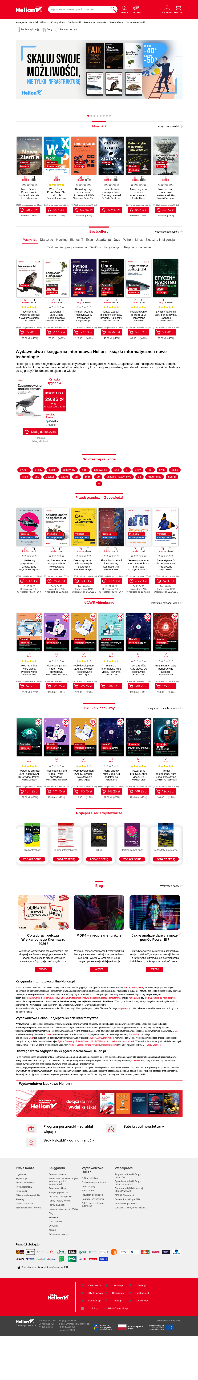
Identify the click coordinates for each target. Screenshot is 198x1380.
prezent (124, 1048)
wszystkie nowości (168, 126)
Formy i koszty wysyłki (60, 1241)
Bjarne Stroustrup (66, 1081)
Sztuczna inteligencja (160, 239)
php (101, 495)
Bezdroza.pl (118, 1333)
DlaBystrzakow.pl (94, 1333)
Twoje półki (21, 1231)
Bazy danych (113, 247)
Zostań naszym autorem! (94, 1222)
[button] (177, 156)
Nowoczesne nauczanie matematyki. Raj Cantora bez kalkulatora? (165, 195)
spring (95, 502)
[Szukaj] (113, 9)
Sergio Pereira (166, 588)
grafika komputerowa (110, 1038)
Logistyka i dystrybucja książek (130, 1248)
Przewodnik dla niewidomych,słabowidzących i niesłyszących (63, 1221)
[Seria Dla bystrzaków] (32, 864)
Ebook (52, 424)
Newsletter (54, 1257)
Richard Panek (111, 588)
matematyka (134, 1038)
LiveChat (53, 1266)
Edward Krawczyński (56, 198)
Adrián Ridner (144, 588)
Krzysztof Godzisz (165, 320)
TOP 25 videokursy (99, 727)
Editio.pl (142, 1325)
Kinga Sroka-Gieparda (29, 588)
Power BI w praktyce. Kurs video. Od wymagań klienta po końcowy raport (138, 796)
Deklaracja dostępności (60, 1236)
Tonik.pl (179, 1361)
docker (63, 495)
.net (157, 488)
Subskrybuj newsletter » (143, 1166)
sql (90, 495)
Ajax (110, 1078)
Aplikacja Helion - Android (28, 1248)
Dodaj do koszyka (43, 432)
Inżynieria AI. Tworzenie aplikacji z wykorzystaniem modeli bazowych (29, 316)
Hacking (61, 239)
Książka (53, 421)
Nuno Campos (64, 320)
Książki (33, 22)
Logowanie (21, 1214)
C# (176, 1071)
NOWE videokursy (99, 622)
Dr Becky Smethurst (111, 198)
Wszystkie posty (169, 925)
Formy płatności (57, 1245)
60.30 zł (32, 600)
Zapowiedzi (113, 516)
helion (59, 488)
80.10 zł (86, 600)
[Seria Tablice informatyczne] (65, 864)
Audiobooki (74, 22)
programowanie (32, 1038)
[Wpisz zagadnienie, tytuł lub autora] (78, 9)
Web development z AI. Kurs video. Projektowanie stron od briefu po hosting (83, 690)
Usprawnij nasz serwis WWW (63, 1249)
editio (25, 495)
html (91, 488)
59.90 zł (114, 210)
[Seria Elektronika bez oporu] (132, 864)
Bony (49, 29)
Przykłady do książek (92, 1235)
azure (78, 495)
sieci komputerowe (49, 1038)
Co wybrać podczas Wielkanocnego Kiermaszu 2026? (43, 979)
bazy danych (65, 1038)
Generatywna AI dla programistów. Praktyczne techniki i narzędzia (166, 585)
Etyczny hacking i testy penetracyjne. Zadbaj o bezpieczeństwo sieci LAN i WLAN (166, 318)
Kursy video (58, 22)
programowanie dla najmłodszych (160, 1038)
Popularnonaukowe (137, 247)
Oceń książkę (88, 1226)
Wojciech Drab (138, 799)
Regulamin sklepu (58, 1228)
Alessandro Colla (81, 198)
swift (169, 488)
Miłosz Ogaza (84, 693)
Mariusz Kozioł (29, 693)
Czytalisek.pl (142, 1340)
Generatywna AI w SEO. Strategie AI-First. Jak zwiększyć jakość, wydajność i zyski (138, 585)
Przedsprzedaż (88, 516)
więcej (43, 1009)
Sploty (94, 1348)
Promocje (89, 22)
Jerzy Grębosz (153, 1085)
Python (127, 239)
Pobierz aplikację (30, 29)
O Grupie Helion (90, 1218)
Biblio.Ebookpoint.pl (118, 1348)
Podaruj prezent (68, 29)
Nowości (102, 22)
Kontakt (52, 1270)
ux (154, 495)
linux (38, 495)
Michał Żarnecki (29, 799)
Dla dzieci (47, 239)
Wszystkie (30, 239)
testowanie (107, 488)
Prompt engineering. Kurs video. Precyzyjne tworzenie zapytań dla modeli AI (165, 796)
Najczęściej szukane (99, 478)
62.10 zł (168, 600)
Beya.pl (118, 1340)
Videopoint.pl (94, 1340)
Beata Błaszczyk (109, 1085)
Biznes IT (76, 239)
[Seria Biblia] (99, 864)
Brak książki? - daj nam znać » (68, 1180)
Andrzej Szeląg (76, 1085)
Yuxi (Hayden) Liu (84, 320)
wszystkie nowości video (165, 621)
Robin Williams (98, 1081)
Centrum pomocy (57, 1214)
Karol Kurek (138, 693)
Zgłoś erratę (88, 1230)
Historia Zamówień (25, 1222)
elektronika (95, 1038)
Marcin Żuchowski (165, 198)
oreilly (44, 488)
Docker (49, 1074)
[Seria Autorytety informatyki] (166, 864)
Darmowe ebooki (135, 22)
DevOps (95, 247)
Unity (31, 1078)
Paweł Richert (111, 693)
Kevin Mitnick (128, 1081)
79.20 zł (59, 600)
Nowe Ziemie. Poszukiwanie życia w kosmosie (29, 192)
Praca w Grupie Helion (126, 1243)
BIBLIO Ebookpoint (124, 1235)
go (112, 495)
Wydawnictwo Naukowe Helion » (46, 1124)
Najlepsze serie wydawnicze (99, 832)
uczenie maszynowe (133, 495)
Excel (90, 239)
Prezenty (20, 1239)
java (123, 488)
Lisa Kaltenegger (29, 198)
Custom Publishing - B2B (127, 1239)
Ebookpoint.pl (142, 1333)
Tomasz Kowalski (92, 1085)
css (50, 495)
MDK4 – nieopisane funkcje (99, 975)
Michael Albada (57, 588)
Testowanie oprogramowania (67, 247)
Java (117, 239)
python (30, 488)
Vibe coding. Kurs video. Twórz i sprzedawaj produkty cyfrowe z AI (56, 690)
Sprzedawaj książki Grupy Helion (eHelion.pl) (128, 1222)
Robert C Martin (82, 1081)
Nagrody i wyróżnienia (93, 1239)
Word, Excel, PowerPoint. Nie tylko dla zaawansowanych (56, 194)
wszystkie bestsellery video (163, 727)
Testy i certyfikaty (24, 1243)
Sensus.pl (118, 1325)
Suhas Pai (138, 320)
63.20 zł (141, 600)
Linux (139, 239)
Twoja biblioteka (24, 1227)
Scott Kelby (111, 1081)
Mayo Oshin (51, 320)
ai (134, 488)
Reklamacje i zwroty (59, 1274)
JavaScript (103, 239)
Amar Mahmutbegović (84, 588)
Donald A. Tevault (111, 320)
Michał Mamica (166, 693)
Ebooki (44, 22)
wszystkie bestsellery (167, 231)
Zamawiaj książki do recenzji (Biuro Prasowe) (129, 1229)
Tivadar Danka (138, 198)
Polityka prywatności (59, 1232)
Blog (99, 926)
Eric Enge (131, 588)
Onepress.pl (94, 1325)
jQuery (93, 1078)
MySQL (136, 1074)
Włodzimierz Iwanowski (56, 693)
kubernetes (169, 495)
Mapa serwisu (56, 1261)
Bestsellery (116, 22)
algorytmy (76, 488)
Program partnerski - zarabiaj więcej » (68, 1169)
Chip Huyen (29, 320)
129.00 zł (113, 705)
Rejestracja (21, 1218)
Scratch (85, 1074)
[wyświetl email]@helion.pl (78, 1364)
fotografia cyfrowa (80, 1038)
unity (145, 488)
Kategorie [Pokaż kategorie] (21, 22)
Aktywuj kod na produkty (28, 1235)
